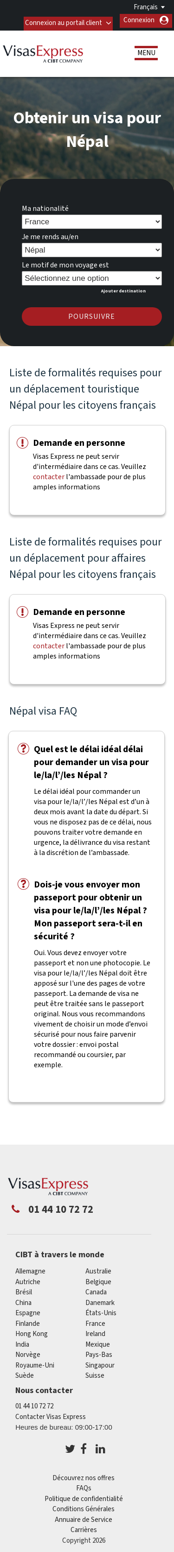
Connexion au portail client (62, 20)
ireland (95, 1331)
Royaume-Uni (34, 1363)
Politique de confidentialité (84, 1496)
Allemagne (30, 1268)
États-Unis (100, 1310)
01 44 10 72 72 (34, 1403)
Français (146, 7)
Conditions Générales (83, 1506)
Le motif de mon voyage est (65, 262)
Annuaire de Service (83, 1517)
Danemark (100, 1300)
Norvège (27, 1352)
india (22, 1342)
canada (96, 1289)
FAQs (83, 1485)
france (95, 1321)
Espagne (27, 1310)
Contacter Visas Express (50, 1414)
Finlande (27, 1321)
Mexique (97, 1342)
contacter (48, 474)
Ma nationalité (45, 206)
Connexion (139, 20)
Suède (24, 1373)
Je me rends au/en (50, 234)
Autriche (27, 1279)
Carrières (84, 1527)
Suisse (94, 1373)
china (23, 1300)
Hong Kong (31, 1331)
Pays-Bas (98, 1352)
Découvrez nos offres (83, 1475)
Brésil (23, 1289)
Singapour (100, 1363)
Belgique (98, 1279)
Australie (98, 1268)
